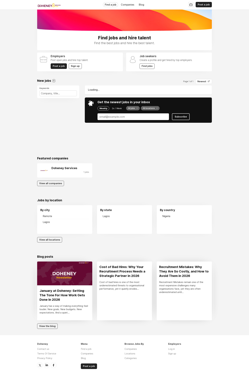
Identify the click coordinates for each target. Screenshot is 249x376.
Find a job (110, 4)
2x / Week (117, 108)
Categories (130, 358)
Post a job (204, 4)
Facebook (53, 365)
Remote (47, 216)
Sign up (75, 66)
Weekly (103, 108)
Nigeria (166, 216)
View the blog (47, 326)
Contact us (43, 348)
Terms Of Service (46, 353)
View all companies (50, 183)
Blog (141, 4)
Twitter (40, 365)
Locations (129, 353)
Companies (127, 4)
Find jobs (147, 66)
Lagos (46, 222)
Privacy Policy (44, 358)
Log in (171, 348)
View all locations (49, 239)
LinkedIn (46, 365)
